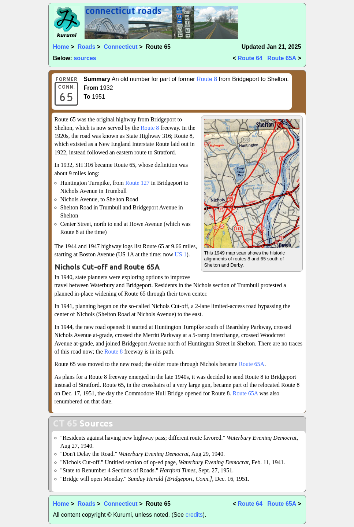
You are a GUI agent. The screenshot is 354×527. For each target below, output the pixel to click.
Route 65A (281, 58)
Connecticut (120, 47)
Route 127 (137, 183)
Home (61, 47)
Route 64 (250, 58)
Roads (87, 47)
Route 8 (207, 79)
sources (85, 58)
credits (194, 515)
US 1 (180, 254)
